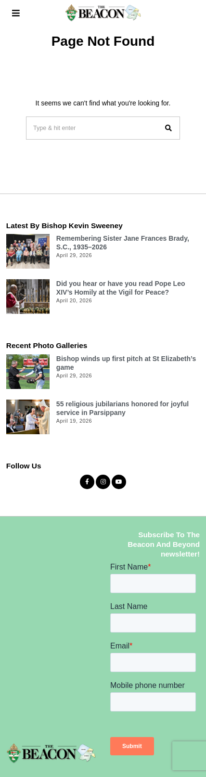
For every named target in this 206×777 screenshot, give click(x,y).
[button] (168, 128)
